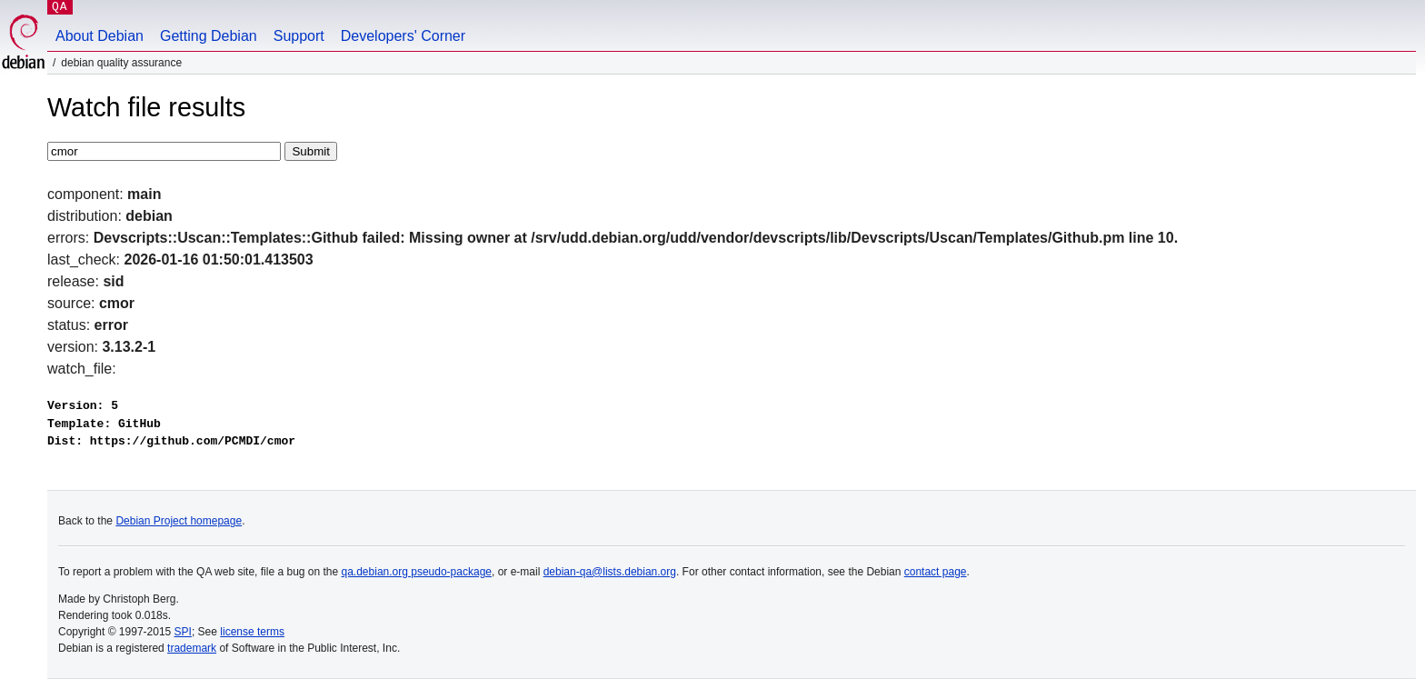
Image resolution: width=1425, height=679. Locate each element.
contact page (935, 571)
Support (299, 36)
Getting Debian (208, 36)
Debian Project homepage (178, 520)
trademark (191, 648)
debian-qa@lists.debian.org (609, 571)
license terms (252, 631)
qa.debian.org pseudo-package (417, 571)
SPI (183, 631)
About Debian (99, 36)
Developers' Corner (403, 36)
